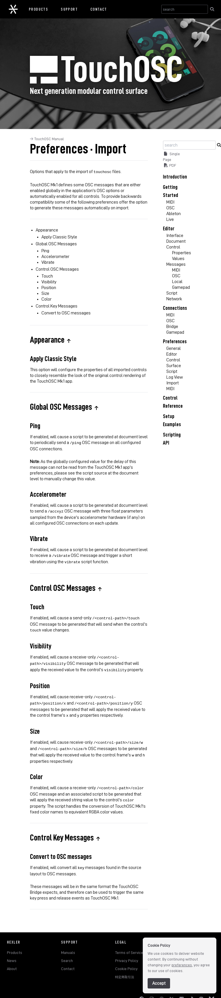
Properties (181, 253)
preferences (182, 965)
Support (69, 9)
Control (173, 247)
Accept (158, 983)
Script (171, 293)
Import (172, 383)
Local (177, 281)
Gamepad (181, 287)
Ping (45, 250)
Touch (47, 275)
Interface (174, 235)
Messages (176, 264)
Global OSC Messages (56, 243)
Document (176, 241)
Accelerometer (55, 256)
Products (38, 9)
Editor (171, 354)
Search (67, 950)
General (173, 348)
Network (174, 299)
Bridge (172, 326)
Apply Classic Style (59, 236)
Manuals (68, 942)
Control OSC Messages (57, 268)
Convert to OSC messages (66, 312)
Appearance (47, 229)
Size (45, 293)
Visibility (48, 281)
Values (178, 258)
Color (46, 298)
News (11, 950)
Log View (174, 377)
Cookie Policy (126, 958)
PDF (170, 165)
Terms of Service (129, 942)
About (12, 958)
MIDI (170, 202)
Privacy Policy (126, 950)
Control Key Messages (56, 305)
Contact (98, 9)
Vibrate (47, 261)
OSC (170, 208)
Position (48, 287)
